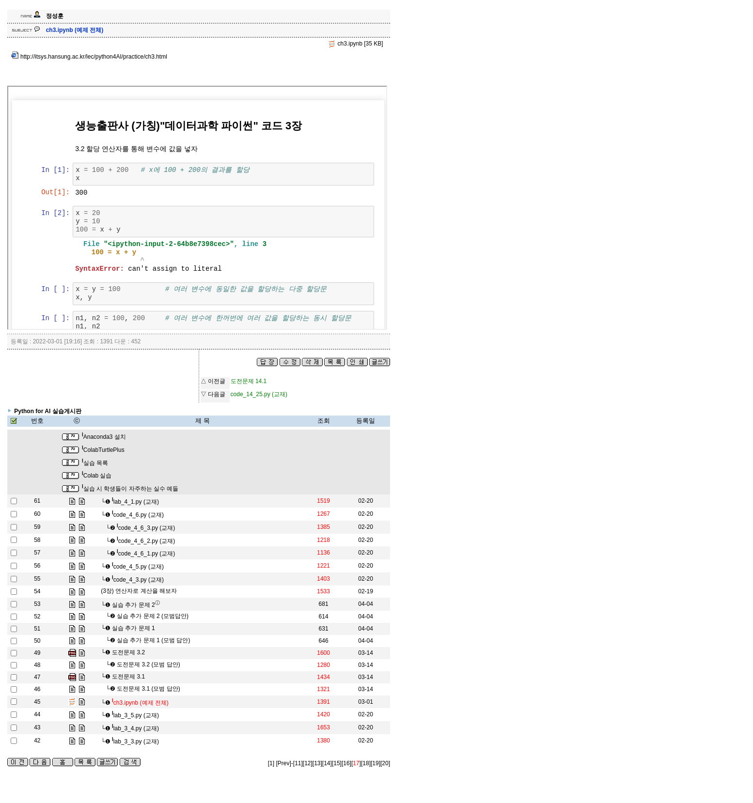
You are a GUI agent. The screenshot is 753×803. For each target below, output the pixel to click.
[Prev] (283, 763)
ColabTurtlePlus (103, 450)
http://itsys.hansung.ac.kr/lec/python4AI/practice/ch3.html (89, 56)
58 (37, 540)
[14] (327, 763)
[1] (271, 763)
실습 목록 (95, 463)
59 (37, 527)
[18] (366, 763)
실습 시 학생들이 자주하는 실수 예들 (130, 488)
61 (37, 500)
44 (37, 714)
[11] (298, 763)
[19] (375, 763)
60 (37, 513)
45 (37, 701)
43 (37, 727)
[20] (385, 763)
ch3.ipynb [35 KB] (355, 43)
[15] (337, 763)
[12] (308, 763)
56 (37, 565)
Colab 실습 (96, 475)
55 (37, 578)
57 (37, 552)
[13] (317, 763)
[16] (346, 763)
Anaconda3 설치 (104, 436)
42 (37, 740)
